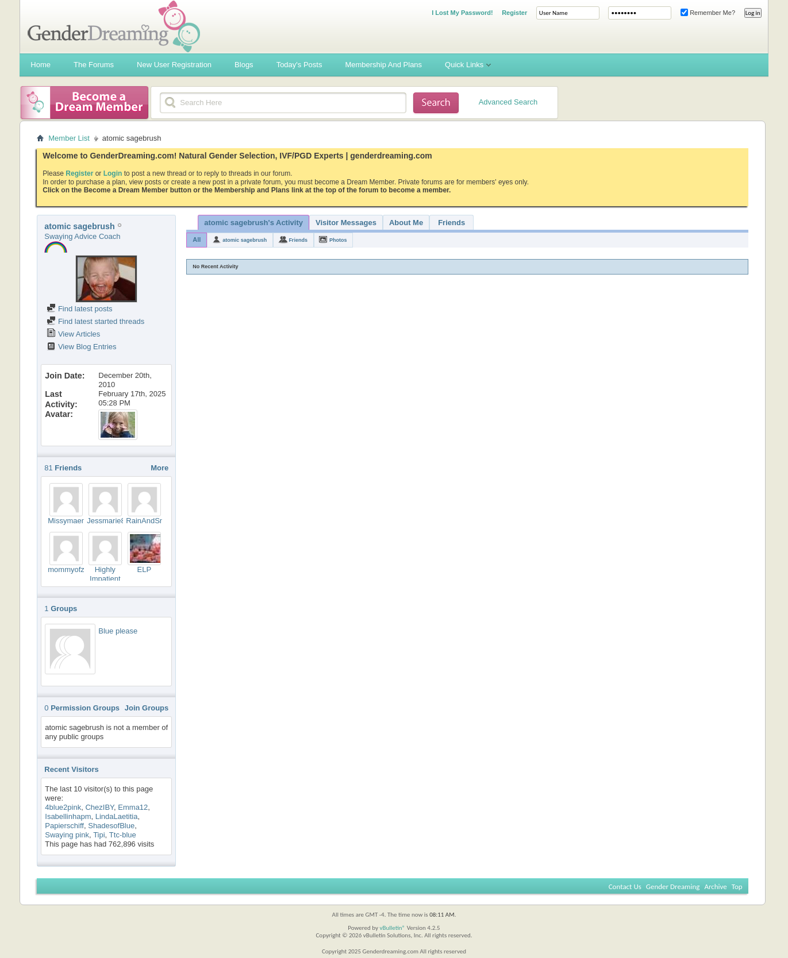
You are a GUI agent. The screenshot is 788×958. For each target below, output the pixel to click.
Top (737, 886)
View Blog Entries (81, 346)
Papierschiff (64, 825)
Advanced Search (508, 102)
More (159, 467)
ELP (144, 569)
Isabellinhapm (68, 816)
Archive (715, 886)
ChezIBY (99, 807)
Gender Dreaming (673, 886)
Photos (338, 240)
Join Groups (147, 708)
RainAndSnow (149, 520)
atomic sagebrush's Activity (253, 222)
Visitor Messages (346, 222)
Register (514, 12)
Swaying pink (67, 834)
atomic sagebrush (244, 240)
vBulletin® (392, 928)
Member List (69, 138)
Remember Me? (708, 12)
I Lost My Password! (462, 12)
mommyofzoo (70, 569)
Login (112, 173)
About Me (406, 222)
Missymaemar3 (73, 520)
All (197, 239)
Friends (451, 222)
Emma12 (133, 807)
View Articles (73, 334)
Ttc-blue (122, 834)
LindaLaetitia (116, 816)
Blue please (117, 631)
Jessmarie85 (108, 520)
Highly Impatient (105, 574)
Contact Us (625, 886)
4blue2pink (63, 807)
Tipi (99, 834)
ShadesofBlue (111, 825)
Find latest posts (79, 308)
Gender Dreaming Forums (114, 26)
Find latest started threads (95, 321)
